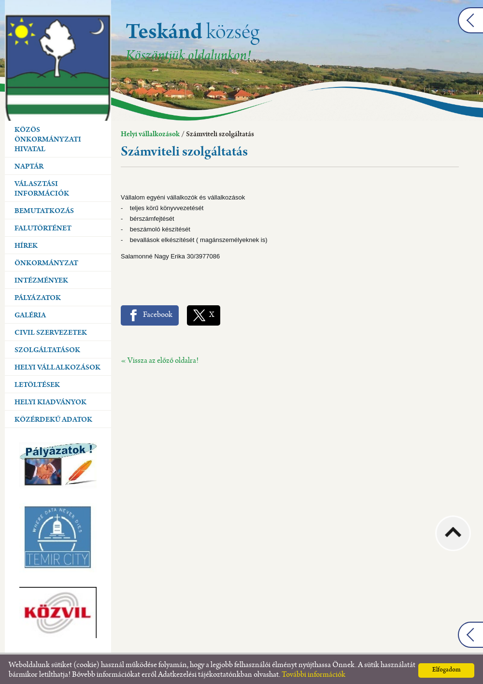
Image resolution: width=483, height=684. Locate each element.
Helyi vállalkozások (150, 132)
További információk (313, 673)
